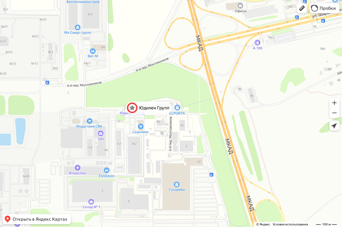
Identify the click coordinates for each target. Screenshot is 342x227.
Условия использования (290, 224)
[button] (302, 8)
